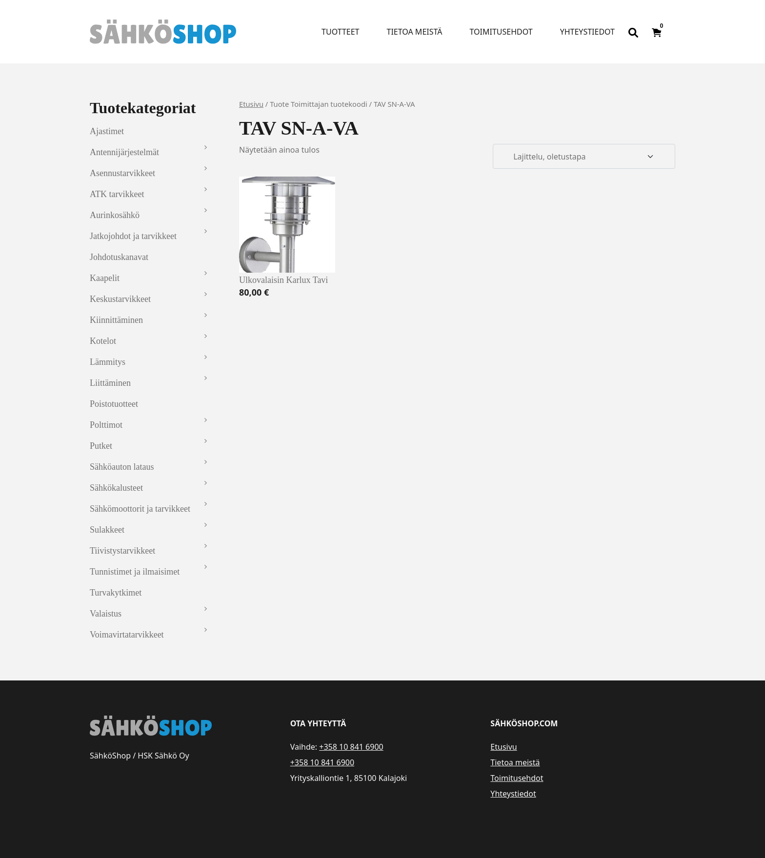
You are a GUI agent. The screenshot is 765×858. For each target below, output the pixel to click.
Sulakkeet (107, 530)
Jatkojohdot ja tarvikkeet (133, 236)
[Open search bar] (633, 31)
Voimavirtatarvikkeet (127, 634)
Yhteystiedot (587, 31)
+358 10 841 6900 (351, 746)
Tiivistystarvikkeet (122, 551)
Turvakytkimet (115, 593)
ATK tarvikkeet (117, 194)
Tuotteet (340, 31)
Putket (101, 446)
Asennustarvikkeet (122, 173)
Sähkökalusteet (116, 488)
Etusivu (251, 104)
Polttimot (106, 425)
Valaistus (105, 614)
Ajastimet (107, 131)
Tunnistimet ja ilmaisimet (135, 572)
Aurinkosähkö (115, 215)
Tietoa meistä (415, 31)
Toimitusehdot (500, 31)
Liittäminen (110, 383)
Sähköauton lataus (122, 467)
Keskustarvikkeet (120, 299)
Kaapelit (105, 278)
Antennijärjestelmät (124, 152)
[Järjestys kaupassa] (584, 156)
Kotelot (103, 341)
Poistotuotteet (114, 404)
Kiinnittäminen (116, 320)
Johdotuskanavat (119, 257)
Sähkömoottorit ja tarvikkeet (140, 509)
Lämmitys (107, 362)
